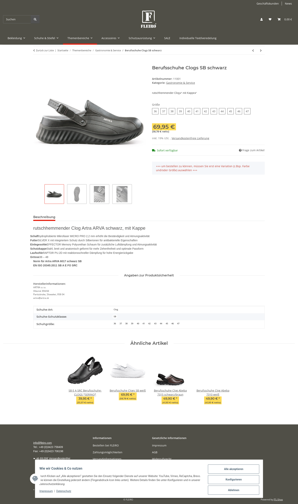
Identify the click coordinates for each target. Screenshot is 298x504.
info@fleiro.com (42, 442)
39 (132, 323)
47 (178, 323)
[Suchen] (17, 19)
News (288, 3)
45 (167, 323)
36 (115, 323)
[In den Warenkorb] (36, 63)
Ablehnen (231, 490)
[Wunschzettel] (270, 19)
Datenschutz (65, 492)
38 (126, 323)
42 (149, 323)
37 (121, 323)
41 (144, 323)
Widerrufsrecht (161, 459)
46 (172, 323)
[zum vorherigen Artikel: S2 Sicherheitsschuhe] (253, 50)
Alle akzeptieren (231, 470)
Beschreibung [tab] (44, 217)
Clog (116, 309)
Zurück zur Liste (45, 50)
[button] (261, 19)
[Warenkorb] (284, 19)
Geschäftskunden (268, 3)
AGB (154, 452)
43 (155, 323)
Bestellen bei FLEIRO (106, 445)
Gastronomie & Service (180, 83)
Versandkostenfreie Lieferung (190, 138)
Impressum (48, 492)
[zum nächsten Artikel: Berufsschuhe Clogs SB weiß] (261, 50)
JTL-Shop (278, 499)
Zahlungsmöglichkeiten (107, 452)
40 (138, 323)
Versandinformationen (107, 459)
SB (115, 316)
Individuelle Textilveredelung (197, 38)
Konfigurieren (232, 480)
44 (161, 323)
